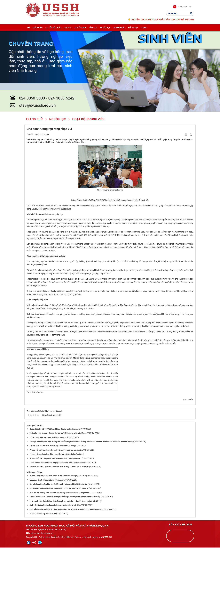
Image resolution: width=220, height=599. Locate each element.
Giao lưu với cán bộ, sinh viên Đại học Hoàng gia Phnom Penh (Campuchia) (59, 544)
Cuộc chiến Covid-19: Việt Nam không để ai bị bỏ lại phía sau (54, 480)
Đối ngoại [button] (133, 27)
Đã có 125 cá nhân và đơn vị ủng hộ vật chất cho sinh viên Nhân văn (57, 514)
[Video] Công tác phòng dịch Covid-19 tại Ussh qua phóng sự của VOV (58, 527)
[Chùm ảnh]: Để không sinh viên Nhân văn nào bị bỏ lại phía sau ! (55, 510)
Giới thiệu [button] (38, 27)
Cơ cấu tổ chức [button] (53, 27)
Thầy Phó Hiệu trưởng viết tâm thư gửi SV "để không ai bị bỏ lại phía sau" (59, 485)
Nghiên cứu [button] (119, 27)
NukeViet (87, 588)
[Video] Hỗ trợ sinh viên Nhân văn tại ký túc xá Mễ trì (51, 506)
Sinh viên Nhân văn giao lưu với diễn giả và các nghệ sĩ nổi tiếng (55, 556)
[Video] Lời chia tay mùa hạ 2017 (43, 565)
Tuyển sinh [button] (80, 27)
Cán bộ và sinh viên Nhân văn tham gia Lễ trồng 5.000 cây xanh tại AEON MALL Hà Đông (65, 548)
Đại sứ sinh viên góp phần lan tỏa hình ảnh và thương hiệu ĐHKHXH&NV (58, 535)
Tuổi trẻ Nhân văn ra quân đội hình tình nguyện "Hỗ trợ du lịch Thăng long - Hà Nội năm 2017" (67, 561)
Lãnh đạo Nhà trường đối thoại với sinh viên (47, 531)
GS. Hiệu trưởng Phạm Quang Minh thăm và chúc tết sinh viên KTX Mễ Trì (59, 540)
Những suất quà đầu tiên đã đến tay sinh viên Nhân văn (52, 497)
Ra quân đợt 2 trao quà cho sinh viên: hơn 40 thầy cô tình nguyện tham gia (59, 518)
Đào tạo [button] (93, 27)
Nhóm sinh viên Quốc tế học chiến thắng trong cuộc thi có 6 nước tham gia (59, 552)
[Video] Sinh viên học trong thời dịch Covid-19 (48, 489)
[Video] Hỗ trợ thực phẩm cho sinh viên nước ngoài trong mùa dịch (56, 501)
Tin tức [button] (68, 27)
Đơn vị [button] (144, 27)
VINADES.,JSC (106, 588)
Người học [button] (105, 27)
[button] (180, 6)
